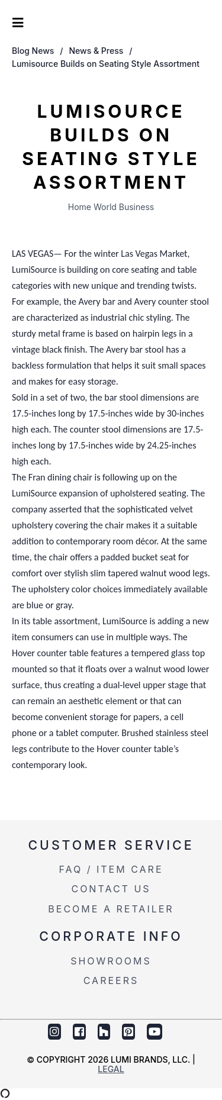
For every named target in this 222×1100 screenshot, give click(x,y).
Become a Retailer (110, 909)
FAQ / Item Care (111, 869)
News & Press (96, 51)
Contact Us (110, 889)
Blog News (33, 51)
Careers (111, 980)
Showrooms (111, 961)
